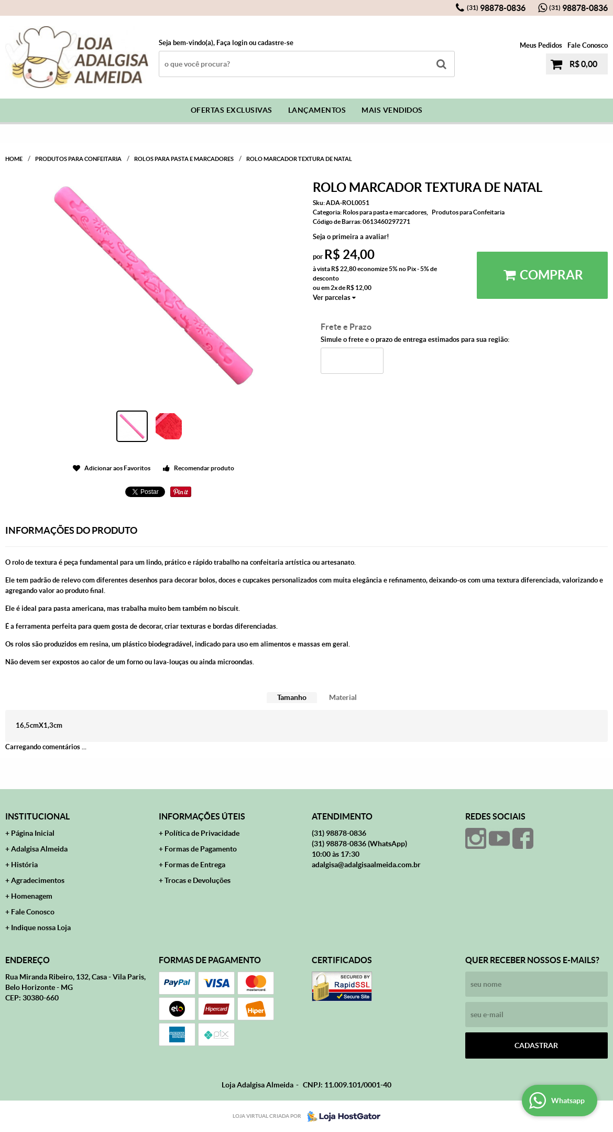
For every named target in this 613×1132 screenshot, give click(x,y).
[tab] (292, 697)
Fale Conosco (587, 45)
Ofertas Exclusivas (231, 110)
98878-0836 (496, 8)
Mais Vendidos (392, 110)
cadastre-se (275, 43)
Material (343, 697)
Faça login (231, 43)
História (24, 864)
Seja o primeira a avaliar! (351, 237)
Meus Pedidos (541, 45)
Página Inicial (32, 833)
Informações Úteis (202, 816)
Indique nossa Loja (41, 927)
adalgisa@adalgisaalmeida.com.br (366, 864)
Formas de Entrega (195, 864)
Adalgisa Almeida (39, 849)
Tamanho (291, 697)
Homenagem (31, 896)
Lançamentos (317, 110)
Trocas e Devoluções (198, 880)
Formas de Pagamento (201, 849)
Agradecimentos (37, 880)
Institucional (37, 816)
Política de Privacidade (202, 833)
